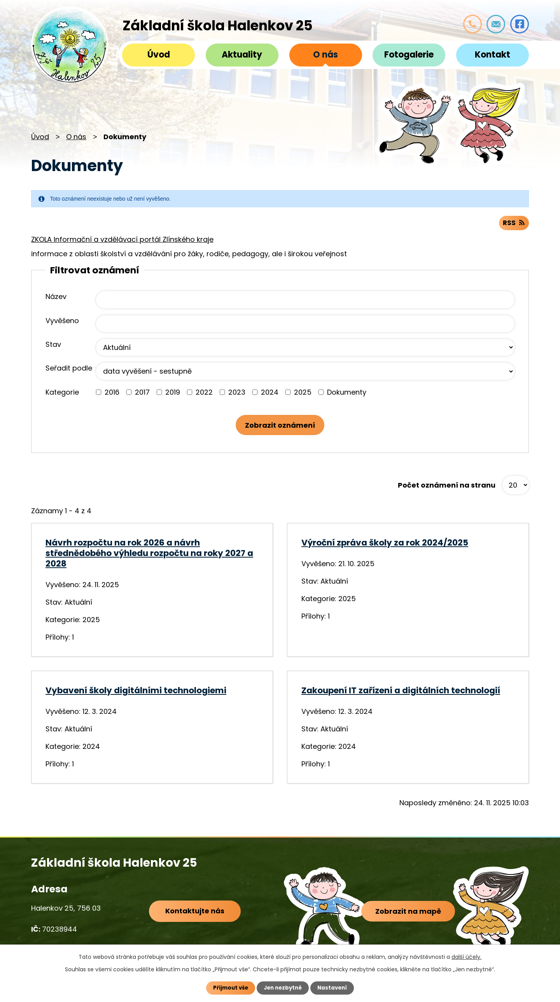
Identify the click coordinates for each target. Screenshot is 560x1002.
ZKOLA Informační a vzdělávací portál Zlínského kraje (122, 241)
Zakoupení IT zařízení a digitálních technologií (400, 693)
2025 (303, 394)
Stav (53, 346)
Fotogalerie (409, 55)
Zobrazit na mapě (409, 916)
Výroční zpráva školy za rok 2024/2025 (384, 546)
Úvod (158, 55)
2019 (172, 394)
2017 (142, 394)
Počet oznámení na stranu (446, 488)
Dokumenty (346, 394)
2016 (112, 394)
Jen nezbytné (282, 988)
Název (56, 298)
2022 (204, 394)
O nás (325, 55)
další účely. (466, 956)
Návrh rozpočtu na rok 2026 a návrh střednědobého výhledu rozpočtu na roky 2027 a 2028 (149, 556)
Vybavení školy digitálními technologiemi (136, 693)
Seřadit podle (69, 370)
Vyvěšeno (62, 322)
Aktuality (242, 55)
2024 (269, 394)
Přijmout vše (228, 988)
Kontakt (492, 55)
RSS (513, 224)
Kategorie (62, 394)
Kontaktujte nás (193, 915)
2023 (236, 394)
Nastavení (334, 988)
